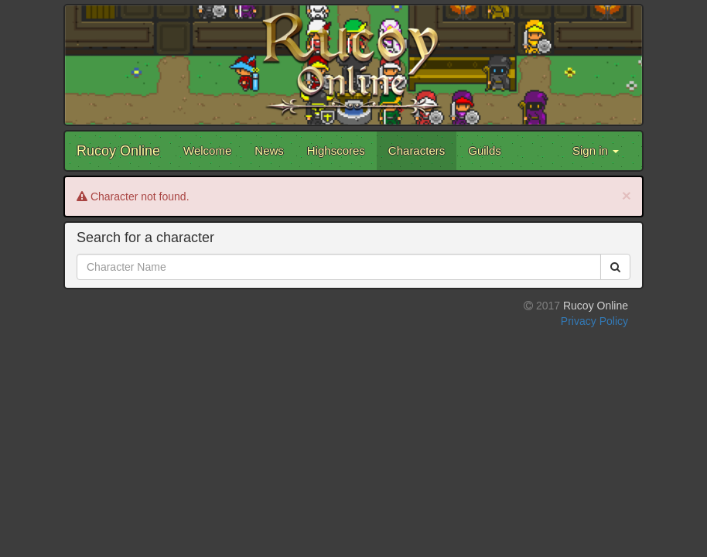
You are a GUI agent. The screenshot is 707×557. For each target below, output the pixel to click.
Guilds (484, 150)
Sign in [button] (595, 150)
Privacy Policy (594, 321)
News (269, 150)
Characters (416, 150)
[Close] (626, 195)
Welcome (207, 150)
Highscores (336, 150)
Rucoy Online (118, 151)
